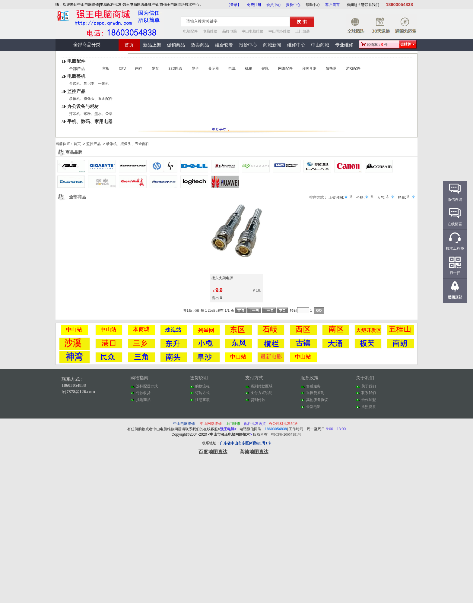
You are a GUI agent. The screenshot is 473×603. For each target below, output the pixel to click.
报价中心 (293, 5)
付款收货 (143, 393)
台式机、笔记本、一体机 (89, 83)
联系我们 (368, 393)
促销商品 (176, 45)
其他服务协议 (317, 400)
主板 (106, 68)
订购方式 (202, 393)
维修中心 (296, 45)
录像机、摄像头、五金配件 (91, 98)
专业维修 (344, 45)
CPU (122, 68)
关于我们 (368, 386)
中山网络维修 (279, 31)
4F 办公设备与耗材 (80, 106)
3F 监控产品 (73, 91)
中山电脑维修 (252, 31)
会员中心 (273, 5)
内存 (138, 68)
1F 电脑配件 (73, 61)
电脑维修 (210, 31)
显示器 (213, 68)
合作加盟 (368, 400)
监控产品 (93, 144)
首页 (129, 45)
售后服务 (313, 386)
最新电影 (313, 407)
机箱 (248, 68)
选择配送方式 (147, 386)
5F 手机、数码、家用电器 (87, 121)
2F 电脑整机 (73, 76)
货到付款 (258, 400)
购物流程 (202, 386)
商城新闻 (272, 45)
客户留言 (332, 5)
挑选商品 (143, 400)
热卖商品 (200, 45)
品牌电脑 (229, 31)
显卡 (195, 68)
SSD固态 (175, 68)
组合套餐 (224, 45)
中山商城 (320, 45)
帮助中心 (313, 5)
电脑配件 (190, 31)
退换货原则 (315, 393)
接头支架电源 (222, 278)
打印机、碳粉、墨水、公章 (91, 114)
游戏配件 (353, 68)
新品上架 (152, 45)
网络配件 (285, 68)
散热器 (331, 68)
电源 (232, 68)
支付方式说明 (261, 393)
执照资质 (368, 407)
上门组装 (302, 31)
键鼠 (265, 68)
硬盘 (155, 68)
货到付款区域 (261, 386)
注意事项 (202, 400)
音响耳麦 (309, 68)
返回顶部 (455, 297)
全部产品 (77, 68)
